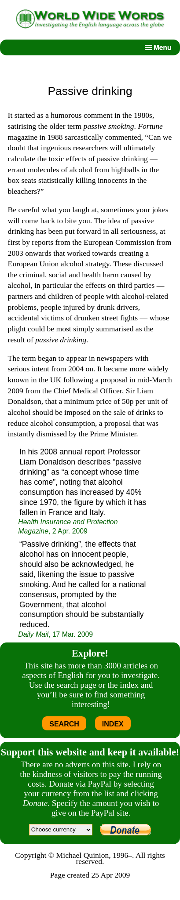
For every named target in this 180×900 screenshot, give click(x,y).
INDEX (113, 724)
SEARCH (64, 724)
